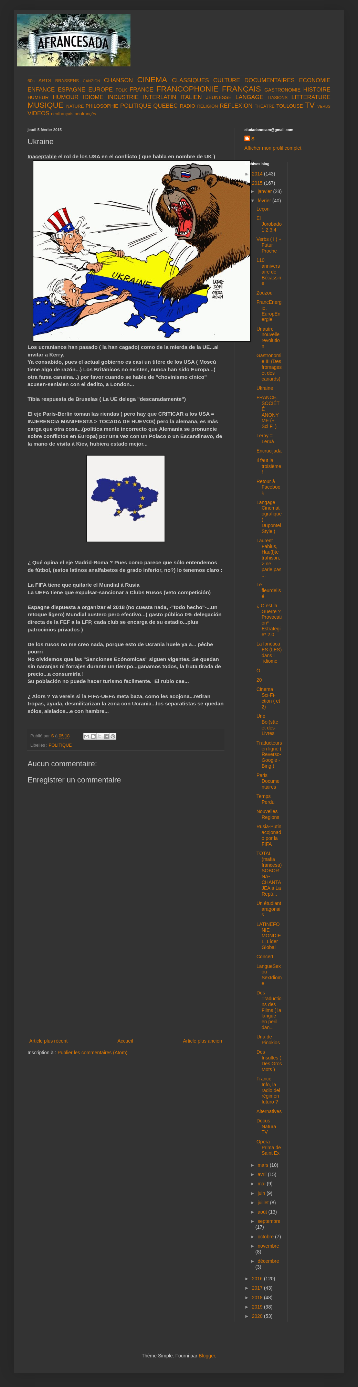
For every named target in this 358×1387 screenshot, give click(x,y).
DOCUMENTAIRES (269, 80)
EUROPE (100, 89)
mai (261, 1183)
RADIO (187, 106)
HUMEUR (38, 97)
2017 (258, 1288)
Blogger (207, 1355)
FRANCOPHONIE (187, 89)
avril (262, 1174)
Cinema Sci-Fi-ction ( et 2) (268, 697)
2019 (258, 1307)
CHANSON (118, 80)
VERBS (323, 106)
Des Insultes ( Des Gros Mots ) (269, 1060)
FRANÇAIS (241, 89)
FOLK (121, 90)
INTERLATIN (159, 97)
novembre (268, 1246)
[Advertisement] (125, 985)
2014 (258, 174)
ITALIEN (191, 97)
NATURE (75, 106)
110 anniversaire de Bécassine (268, 271)
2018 (258, 1297)
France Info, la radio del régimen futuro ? (268, 1090)
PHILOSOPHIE (102, 106)
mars (263, 1165)
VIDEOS (38, 113)
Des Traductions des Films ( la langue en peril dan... (269, 1010)
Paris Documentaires (268, 781)
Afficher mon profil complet (272, 148)
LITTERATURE (311, 97)
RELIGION (207, 106)
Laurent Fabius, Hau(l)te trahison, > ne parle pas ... (269, 558)
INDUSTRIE (123, 97)
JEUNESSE (219, 97)
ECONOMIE (314, 80)
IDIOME (93, 97)
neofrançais (62, 113)
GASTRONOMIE (282, 90)
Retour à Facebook (268, 487)
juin (261, 1193)
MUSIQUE (46, 105)
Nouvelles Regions (267, 814)
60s (31, 80)
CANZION (91, 81)
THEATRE (265, 106)
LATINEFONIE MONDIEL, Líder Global (268, 935)
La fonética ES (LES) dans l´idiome (269, 652)
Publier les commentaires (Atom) (92, 1052)
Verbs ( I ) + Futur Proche (269, 245)
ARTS (45, 80)
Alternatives (269, 1111)
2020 (258, 1316)
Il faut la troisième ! (268, 466)
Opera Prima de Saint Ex (268, 1147)
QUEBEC (165, 106)
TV (310, 105)
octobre (266, 1236)
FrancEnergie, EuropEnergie (269, 310)
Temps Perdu (265, 799)
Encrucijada (269, 451)
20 (259, 680)
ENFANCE (41, 89)
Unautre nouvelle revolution (268, 337)
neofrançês (85, 113)
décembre (268, 1261)
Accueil (125, 1041)
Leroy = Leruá (265, 438)
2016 (258, 1278)
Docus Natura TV (266, 1126)
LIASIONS (277, 97)
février (264, 200)
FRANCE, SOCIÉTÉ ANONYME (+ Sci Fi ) (268, 412)
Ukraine (264, 388)
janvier (265, 191)
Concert (264, 956)
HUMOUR (66, 97)
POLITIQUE (135, 106)
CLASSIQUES (190, 80)
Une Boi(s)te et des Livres (267, 724)
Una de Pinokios (268, 1039)
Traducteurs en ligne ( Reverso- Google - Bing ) (269, 754)
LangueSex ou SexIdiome (269, 974)
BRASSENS (67, 80)
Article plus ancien (202, 1041)
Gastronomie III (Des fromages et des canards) (269, 367)
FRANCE (141, 89)
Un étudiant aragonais (268, 909)
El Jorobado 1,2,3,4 (269, 224)
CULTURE (226, 80)
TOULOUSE (289, 106)
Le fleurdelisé (268, 590)
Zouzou (264, 293)
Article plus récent (48, 1041)
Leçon (263, 209)
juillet (263, 1202)
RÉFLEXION (236, 106)
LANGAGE (249, 97)
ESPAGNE (71, 89)
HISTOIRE (316, 89)
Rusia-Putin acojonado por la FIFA (268, 835)
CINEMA (152, 79)
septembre (268, 1221)
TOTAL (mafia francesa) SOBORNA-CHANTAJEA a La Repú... (269, 874)
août (262, 1212)
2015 (258, 183)
